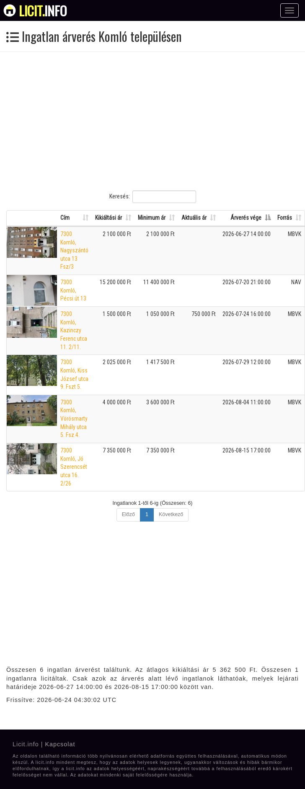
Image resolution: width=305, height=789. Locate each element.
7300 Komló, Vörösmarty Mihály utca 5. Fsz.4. (74, 419)
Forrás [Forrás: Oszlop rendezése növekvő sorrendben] (284, 217)
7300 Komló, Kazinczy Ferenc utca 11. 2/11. (73, 330)
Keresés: (152, 196)
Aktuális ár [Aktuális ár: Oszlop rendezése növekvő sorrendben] (194, 217)
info (43, 10)
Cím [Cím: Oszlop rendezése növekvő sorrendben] (65, 217)
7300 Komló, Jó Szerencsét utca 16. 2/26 (73, 467)
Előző (128, 514)
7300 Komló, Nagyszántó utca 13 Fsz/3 (74, 250)
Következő (171, 514)
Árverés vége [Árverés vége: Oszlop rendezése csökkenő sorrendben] (245, 217)
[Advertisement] (143, 121)
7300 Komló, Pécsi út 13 (73, 290)
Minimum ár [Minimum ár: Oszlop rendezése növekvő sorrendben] (151, 217)
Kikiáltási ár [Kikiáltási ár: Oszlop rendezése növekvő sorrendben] (108, 217)
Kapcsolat (60, 744)
